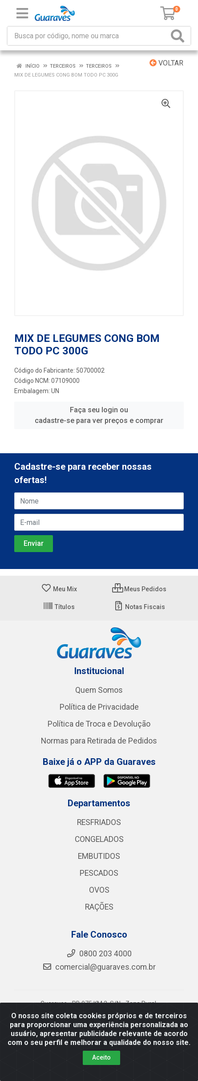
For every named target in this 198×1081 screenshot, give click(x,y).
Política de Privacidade (99, 707)
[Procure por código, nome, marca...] (88, 36)
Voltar (166, 63)
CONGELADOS (99, 839)
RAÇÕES (99, 906)
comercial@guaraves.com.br (99, 967)
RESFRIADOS (99, 822)
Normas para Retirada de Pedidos (99, 740)
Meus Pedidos (139, 589)
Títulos (59, 606)
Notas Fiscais (139, 606)
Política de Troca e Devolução (99, 723)
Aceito (101, 1065)
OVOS (99, 890)
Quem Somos (99, 690)
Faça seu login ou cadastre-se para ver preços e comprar (99, 415)
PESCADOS (99, 873)
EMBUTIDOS (99, 856)
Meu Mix (59, 589)
